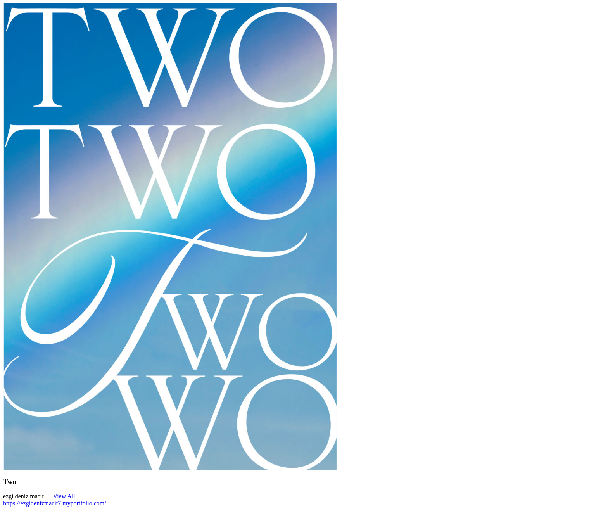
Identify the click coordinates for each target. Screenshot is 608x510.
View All (64, 496)
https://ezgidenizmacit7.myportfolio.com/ (54, 503)
